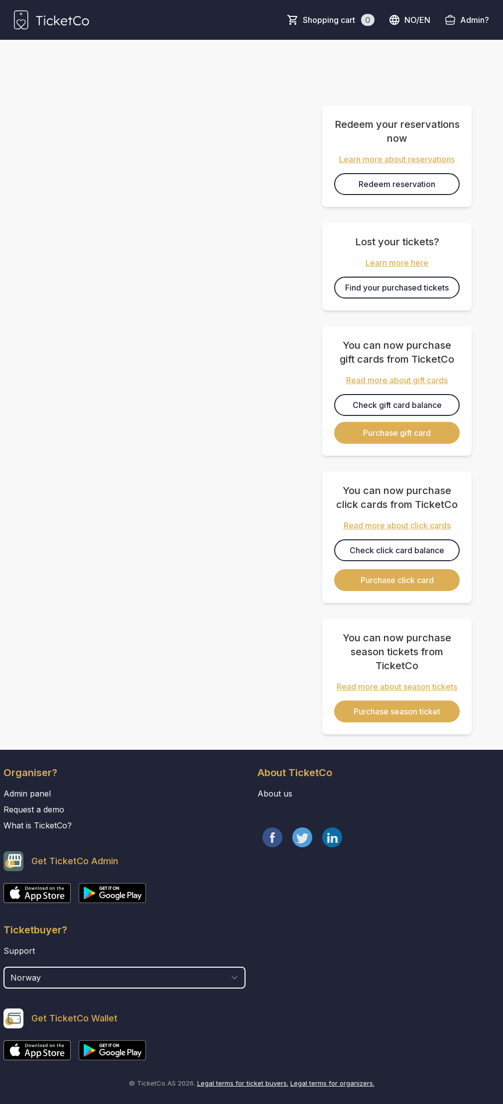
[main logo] (51, 19)
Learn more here (397, 263)
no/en (409, 20)
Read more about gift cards (397, 380)
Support (19, 951)
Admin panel (27, 794)
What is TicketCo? (37, 825)
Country (22, 962)
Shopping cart (339, 20)
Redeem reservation (397, 184)
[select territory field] (124, 978)
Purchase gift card (397, 433)
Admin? (474, 20)
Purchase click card (397, 580)
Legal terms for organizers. (332, 1083)
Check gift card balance (397, 405)
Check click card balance (397, 550)
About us (274, 794)
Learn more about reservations (397, 159)
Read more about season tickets (397, 687)
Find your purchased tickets (397, 288)
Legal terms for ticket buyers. (242, 1083)
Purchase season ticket (397, 711)
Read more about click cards (397, 525)
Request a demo (33, 809)
